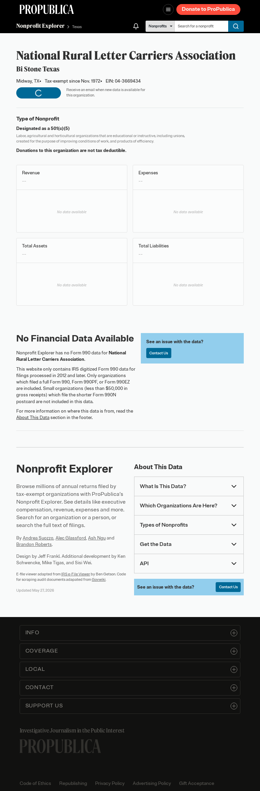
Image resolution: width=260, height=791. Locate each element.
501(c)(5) (60, 128)
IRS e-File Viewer (75, 574)
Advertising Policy (152, 783)
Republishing (73, 783)
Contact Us (158, 353)
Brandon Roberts (34, 544)
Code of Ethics (35, 783)
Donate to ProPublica (208, 9)
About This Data (32, 417)
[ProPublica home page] (60, 746)
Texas (77, 26)
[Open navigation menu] (168, 9)
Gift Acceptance (196, 783)
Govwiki (99, 579)
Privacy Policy (110, 783)
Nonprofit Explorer (40, 25)
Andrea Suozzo (38, 538)
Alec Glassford (71, 538)
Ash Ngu (97, 538)
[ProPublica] (47, 9)
